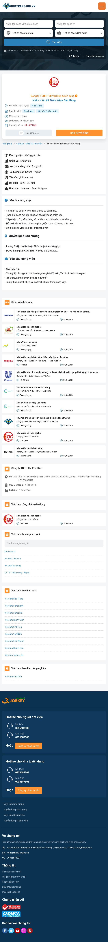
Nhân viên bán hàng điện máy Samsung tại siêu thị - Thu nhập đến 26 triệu (53, 311)
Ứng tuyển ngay (79, 133)
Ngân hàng (72, 50)
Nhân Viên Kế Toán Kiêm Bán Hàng (54, 100)
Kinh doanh (11, 50)
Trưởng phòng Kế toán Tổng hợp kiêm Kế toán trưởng (43, 418)
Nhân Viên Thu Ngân (27, 342)
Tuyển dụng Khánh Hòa (16, 820)
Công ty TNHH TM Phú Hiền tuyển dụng (54, 96)
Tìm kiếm (54, 42)
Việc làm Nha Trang (14, 599)
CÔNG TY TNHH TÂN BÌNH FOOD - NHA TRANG (36, 330)
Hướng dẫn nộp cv (10, 882)
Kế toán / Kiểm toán (55, 50)
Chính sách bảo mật (11, 871)
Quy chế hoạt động (11, 892)
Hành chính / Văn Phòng (32, 50)
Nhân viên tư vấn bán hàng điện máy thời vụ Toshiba (42, 357)
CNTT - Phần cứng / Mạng (17, 572)
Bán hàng (28, 111)
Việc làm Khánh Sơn (14, 648)
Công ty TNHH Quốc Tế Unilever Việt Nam (34, 376)
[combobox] (28, 33)
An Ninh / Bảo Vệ (13, 558)
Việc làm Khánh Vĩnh (14, 620)
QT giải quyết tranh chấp (14, 877)
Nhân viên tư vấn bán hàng (30, 448)
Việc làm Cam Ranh (14, 606)
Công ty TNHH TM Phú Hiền (29, 143)
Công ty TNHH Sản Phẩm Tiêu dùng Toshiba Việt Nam (39, 361)
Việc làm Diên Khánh (14, 641)
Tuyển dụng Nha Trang (15, 809)
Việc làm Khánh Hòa (14, 815)
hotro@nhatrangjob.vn (18, 852)
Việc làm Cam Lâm (13, 613)
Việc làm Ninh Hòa (13, 627)
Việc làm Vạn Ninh (13, 634)
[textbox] (28, 33)
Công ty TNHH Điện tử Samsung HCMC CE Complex (38, 315)
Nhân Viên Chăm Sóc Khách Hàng (33, 387)
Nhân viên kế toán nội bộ (29, 327)
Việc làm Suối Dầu (13, 676)
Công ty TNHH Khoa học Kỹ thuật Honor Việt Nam (37, 452)
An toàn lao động (13, 565)
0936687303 (13, 858)
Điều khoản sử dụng (11, 887)
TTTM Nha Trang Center (27, 346)
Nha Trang (37, 105)
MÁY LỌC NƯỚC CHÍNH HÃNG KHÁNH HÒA (34, 391)
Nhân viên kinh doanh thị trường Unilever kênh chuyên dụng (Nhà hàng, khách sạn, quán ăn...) (58, 372)
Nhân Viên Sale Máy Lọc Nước (31, 402)
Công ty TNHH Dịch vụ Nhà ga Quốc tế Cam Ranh (37, 421)
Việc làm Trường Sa (14, 655)
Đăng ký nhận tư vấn (28, 746)
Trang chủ (7, 143)
